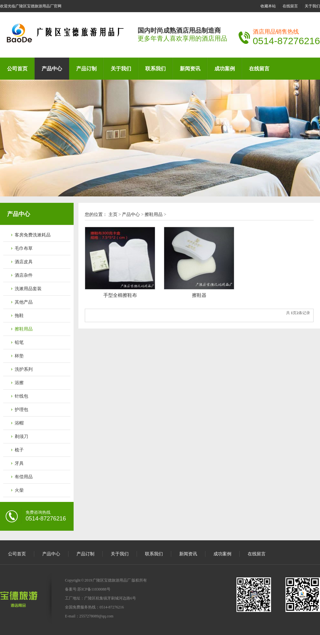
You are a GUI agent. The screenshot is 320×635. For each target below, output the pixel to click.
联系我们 (155, 68)
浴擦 (19, 382)
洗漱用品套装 (28, 288)
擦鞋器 (199, 295)
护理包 (21, 409)
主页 (112, 214)
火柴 (19, 490)
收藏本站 (268, 6)
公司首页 (17, 68)
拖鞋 (19, 315)
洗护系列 (24, 369)
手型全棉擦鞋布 (120, 295)
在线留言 (290, 6)
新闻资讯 (190, 68)
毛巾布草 (24, 248)
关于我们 (312, 6)
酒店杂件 (24, 275)
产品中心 (52, 68)
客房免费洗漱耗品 (33, 235)
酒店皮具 (24, 261)
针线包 (21, 396)
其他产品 (24, 302)
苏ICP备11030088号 (93, 589)
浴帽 (19, 423)
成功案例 (224, 68)
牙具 (19, 463)
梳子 (19, 450)
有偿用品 (24, 476)
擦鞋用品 (24, 329)
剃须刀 (21, 436)
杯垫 (19, 355)
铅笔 (19, 342)
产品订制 (86, 68)
